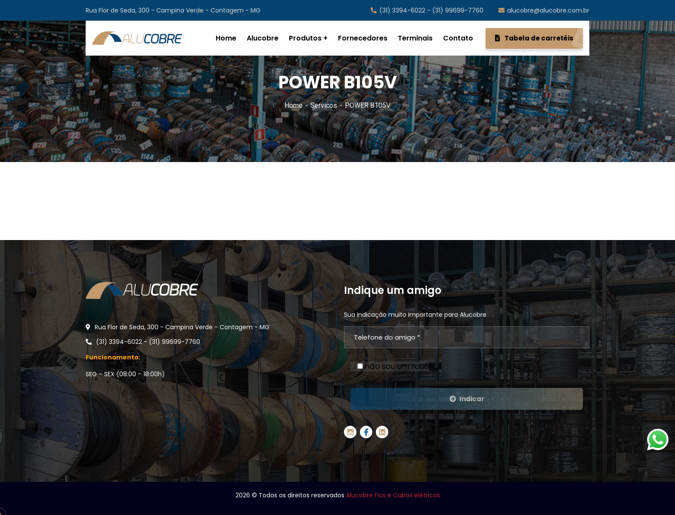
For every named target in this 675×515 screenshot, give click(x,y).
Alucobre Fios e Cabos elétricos (393, 495)
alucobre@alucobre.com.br (544, 10)
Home (294, 105)
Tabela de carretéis (539, 38)
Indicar (466, 398)
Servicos (323, 105)
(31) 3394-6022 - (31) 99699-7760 (427, 10)
